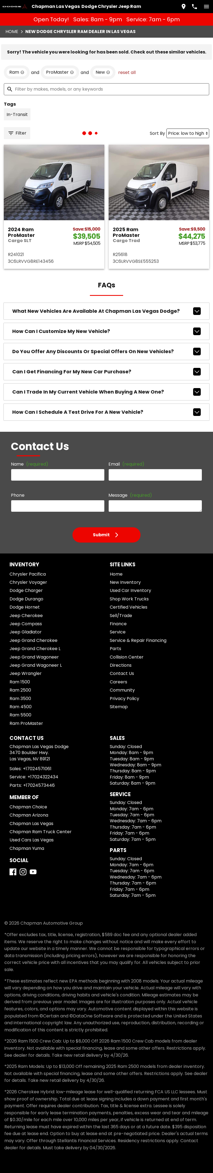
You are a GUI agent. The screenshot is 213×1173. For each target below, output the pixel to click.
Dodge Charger (26, 590)
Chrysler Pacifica (28, 574)
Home (11, 31)
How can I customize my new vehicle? (106, 331)
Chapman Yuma (27, 848)
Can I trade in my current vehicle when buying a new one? (106, 392)
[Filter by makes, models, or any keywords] (106, 89)
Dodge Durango (26, 599)
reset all (127, 72)
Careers (118, 682)
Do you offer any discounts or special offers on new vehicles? (106, 351)
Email (126, 464)
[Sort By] (187, 133)
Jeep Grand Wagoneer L (36, 665)
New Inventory (125, 582)
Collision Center (127, 657)
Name (29, 464)
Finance (118, 624)
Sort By (157, 133)
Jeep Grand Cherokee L (35, 648)
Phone (18, 495)
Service (118, 632)
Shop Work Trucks (129, 599)
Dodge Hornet (25, 607)
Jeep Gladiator (26, 632)
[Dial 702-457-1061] (194, 6)
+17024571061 (37, 769)
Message (130, 495)
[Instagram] (23, 871)
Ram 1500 (20, 682)
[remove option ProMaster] (60, 72)
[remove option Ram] (17, 72)
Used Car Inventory (130, 590)
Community (122, 690)
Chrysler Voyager (28, 582)
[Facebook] (12, 871)
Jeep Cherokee (26, 615)
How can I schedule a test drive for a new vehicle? (106, 412)
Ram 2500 (20, 690)
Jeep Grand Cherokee (33, 640)
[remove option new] (103, 72)
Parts (115, 648)
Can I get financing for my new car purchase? (106, 372)
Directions (121, 665)
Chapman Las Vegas (31, 823)
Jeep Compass (26, 624)
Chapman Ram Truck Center (41, 832)
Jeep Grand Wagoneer (34, 657)
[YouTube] (33, 871)
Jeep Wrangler (26, 673)
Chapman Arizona (29, 815)
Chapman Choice (28, 807)
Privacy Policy (124, 698)
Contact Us (122, 673)
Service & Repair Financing (138, 640)
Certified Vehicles (128, 607)
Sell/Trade (121, 615)
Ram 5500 (20, 715)
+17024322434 (43, 777)
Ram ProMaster (26, 723)
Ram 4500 (21, 707)
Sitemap (119, 707)
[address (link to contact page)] (183, 6)
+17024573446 (39, 785)
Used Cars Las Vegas (32, 840)
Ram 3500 (20, 698)
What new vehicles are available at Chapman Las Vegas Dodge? (106, 311)
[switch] (206, 6)
